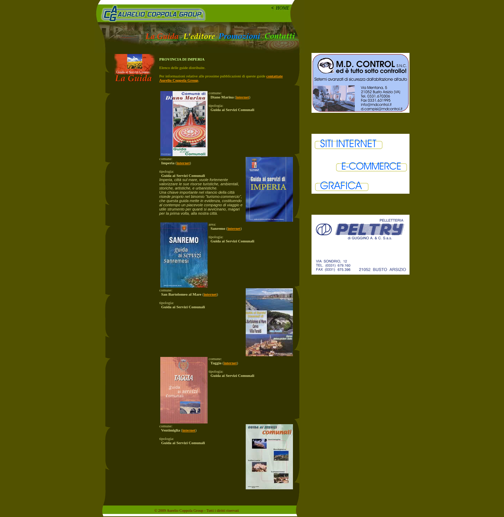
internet (242, 97)
